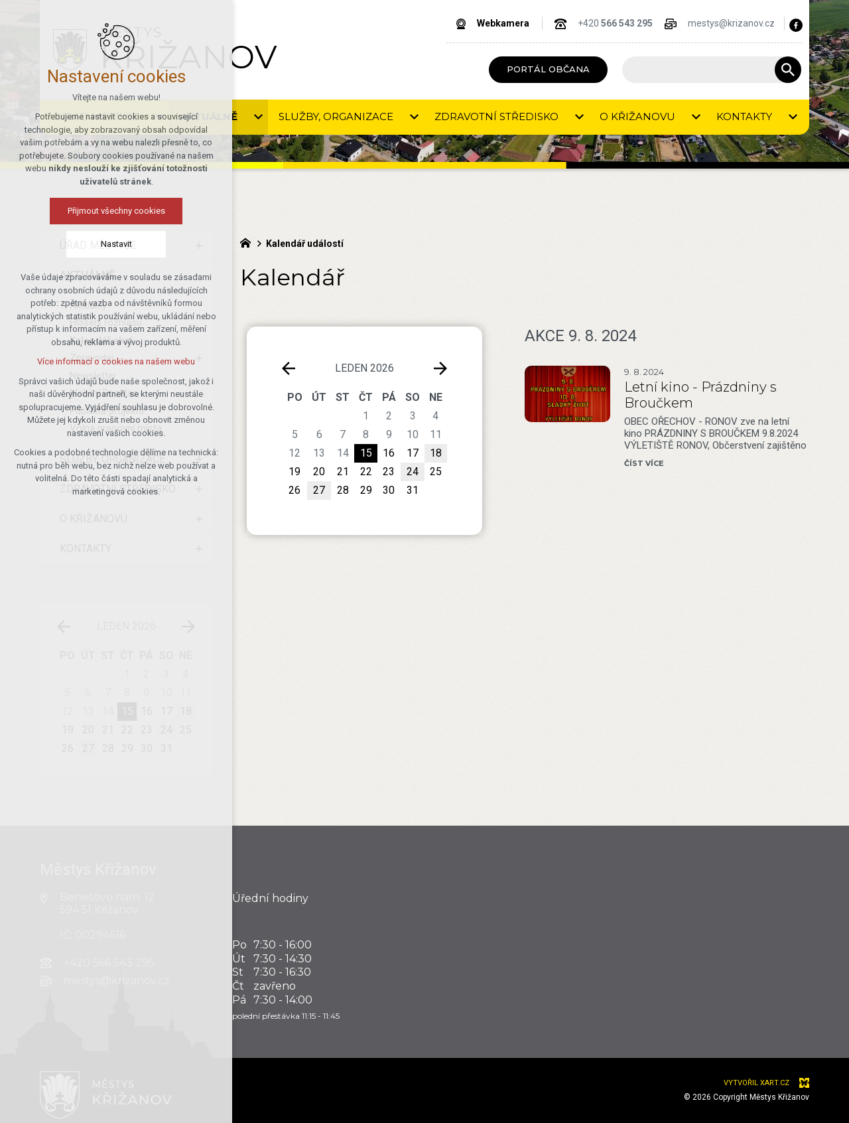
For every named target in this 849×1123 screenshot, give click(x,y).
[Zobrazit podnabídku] (199, 245)
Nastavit (58, 244)
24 (413, 471)
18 (186, 711)
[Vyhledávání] (788, 69)
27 (319, 490)
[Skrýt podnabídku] (199, 275)
